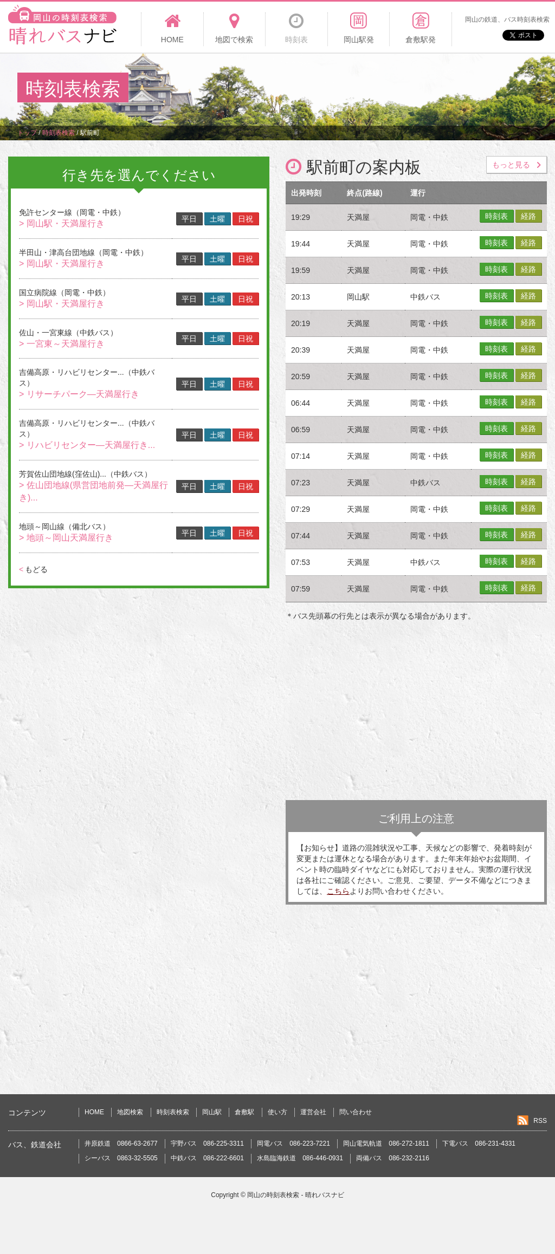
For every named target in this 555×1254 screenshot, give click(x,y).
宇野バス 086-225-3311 (207, 1143)
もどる (33, 569)
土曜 (217, 219)
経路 (528, 216)
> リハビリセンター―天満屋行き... (87, 445)
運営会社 (313, 1112)
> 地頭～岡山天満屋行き (66, 537)
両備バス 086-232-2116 (392, 1158)
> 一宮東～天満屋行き (62, 343)
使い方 (277, 1112)
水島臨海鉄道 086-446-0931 (300, 1158)
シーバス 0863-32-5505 (121, 1158)
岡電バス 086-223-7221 (293, 1143)
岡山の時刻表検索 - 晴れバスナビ (295, 1195)
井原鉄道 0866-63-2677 (121, 1143)
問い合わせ (355, 1112)
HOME (94, 1112)
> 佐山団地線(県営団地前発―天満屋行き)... (93, 491)
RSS (540, 1121)
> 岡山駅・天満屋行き (62, 223)
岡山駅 (212, 1112)
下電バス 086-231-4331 (478, 1143)
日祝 (245, 219)
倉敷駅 (244, 1112)
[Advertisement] (340, 88)
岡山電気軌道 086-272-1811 (386, 1143)
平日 (189, 219)
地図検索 (130, 1112)
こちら (338, 891)
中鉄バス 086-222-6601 (207, 1158)
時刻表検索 (173, 1112)
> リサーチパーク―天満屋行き (79, 394)
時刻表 (496, 216)
